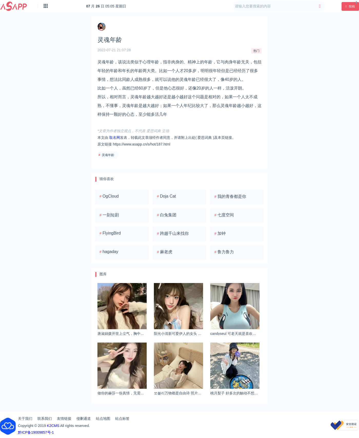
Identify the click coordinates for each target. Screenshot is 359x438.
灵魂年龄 (108, 155)
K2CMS (53, 426)
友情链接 (64, 418)
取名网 (114, 137)
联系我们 (44, 418)
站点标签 (122, 418)
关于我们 (25, 418)
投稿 (350, 6)
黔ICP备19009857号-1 (36, 432)
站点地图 (103, 418)
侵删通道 (83, 418)
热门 (256, 51)
